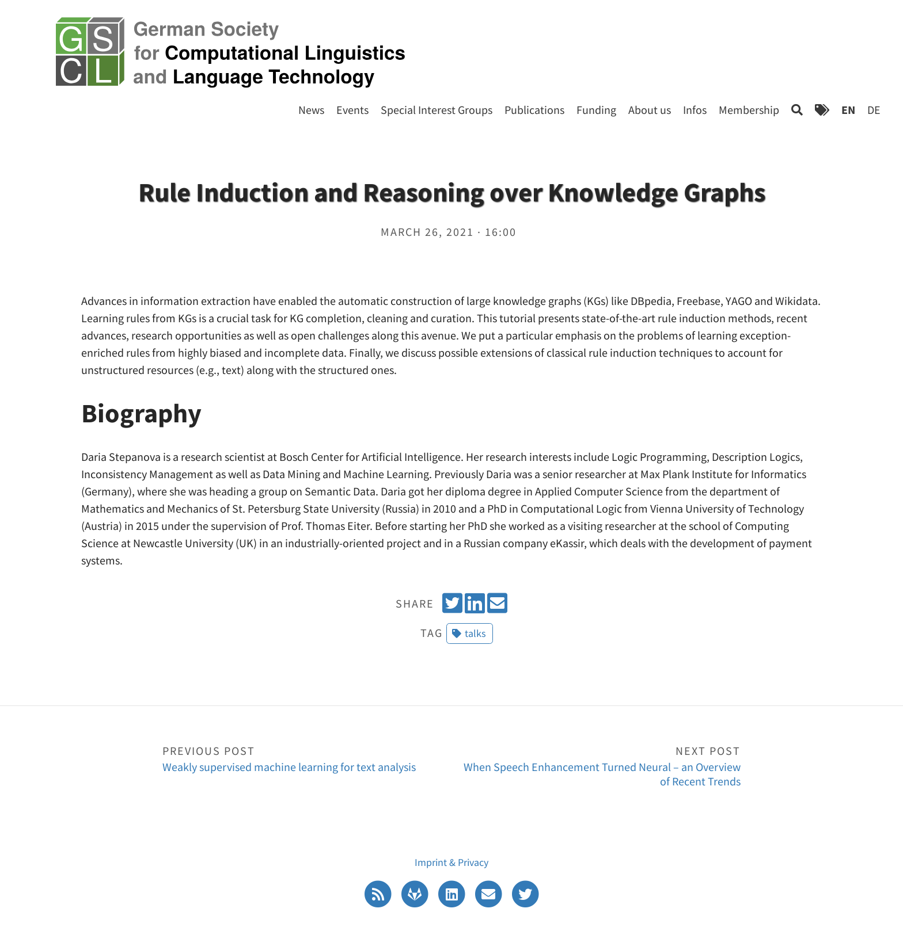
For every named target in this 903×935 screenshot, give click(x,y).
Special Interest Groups (436, 109)
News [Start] (311, 109)
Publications (534, 109)
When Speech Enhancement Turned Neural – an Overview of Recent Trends (596, 765)
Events (352, 109)
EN (848, 109)
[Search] (797, 109)
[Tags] (822, 109)
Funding (596, 109)
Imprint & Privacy (451, 862)
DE (874, 109)
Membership (749, 109)
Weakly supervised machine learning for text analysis (306, 758)
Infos (695, 109)
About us (649, 109)
